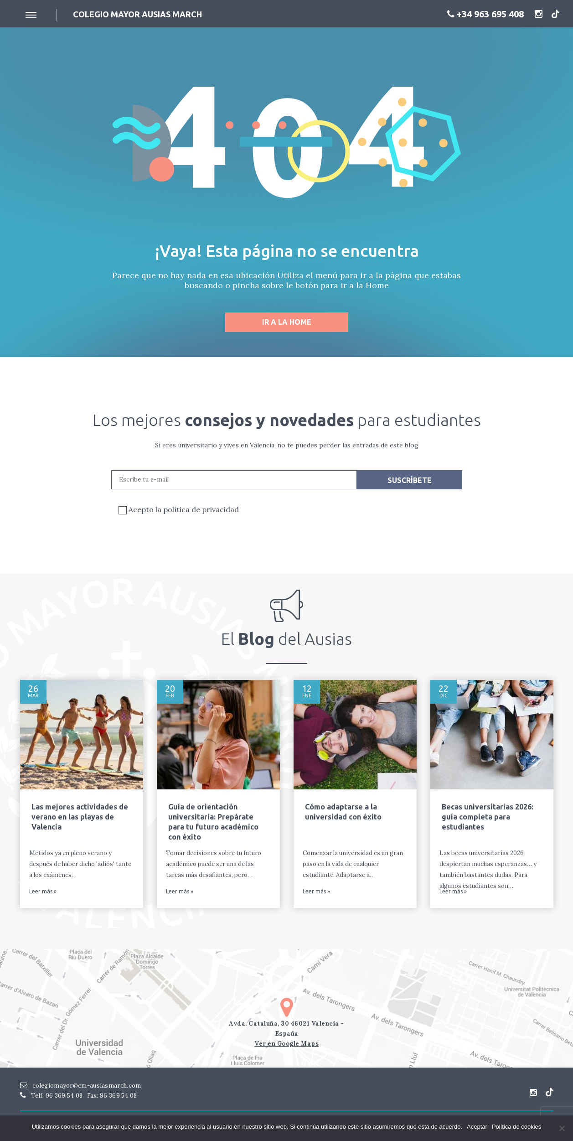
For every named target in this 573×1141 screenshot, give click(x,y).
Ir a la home (286, 322)
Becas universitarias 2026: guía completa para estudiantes (487, 817)
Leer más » (43, 891)
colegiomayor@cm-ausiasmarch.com (80, 1085)
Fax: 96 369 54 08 (112, 1096)
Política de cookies (516, 1126)
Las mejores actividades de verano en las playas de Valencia (79, 817)
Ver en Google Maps (286, 1044)
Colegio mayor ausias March (137, 14)
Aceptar (477, 1126)
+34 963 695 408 (485, 14)
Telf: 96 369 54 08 (51, 1096)
